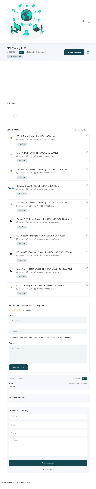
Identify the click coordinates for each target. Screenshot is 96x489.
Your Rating (26, 310)
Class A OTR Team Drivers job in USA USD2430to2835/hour (44, 269)
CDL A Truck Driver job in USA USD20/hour (36, 136)
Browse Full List (82, 130)
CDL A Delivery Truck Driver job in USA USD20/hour (40, 285)
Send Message (48, 463)
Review (12, 343)
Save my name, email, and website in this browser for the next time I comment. (42, 338)
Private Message (74, 52)
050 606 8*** (16, 52)
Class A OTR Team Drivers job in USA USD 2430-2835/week (44, 219)
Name (11, 315)
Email (11, 326)
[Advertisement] (48, 79)
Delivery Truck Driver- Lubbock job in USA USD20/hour (41, 169)
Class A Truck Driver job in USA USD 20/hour (37, 153)
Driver (21, 140)
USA (30, 140)
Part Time (22, 144)
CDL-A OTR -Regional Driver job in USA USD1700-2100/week (45, 252)
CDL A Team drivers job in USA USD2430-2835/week (40, 236)
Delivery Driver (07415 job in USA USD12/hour (37, 186)
